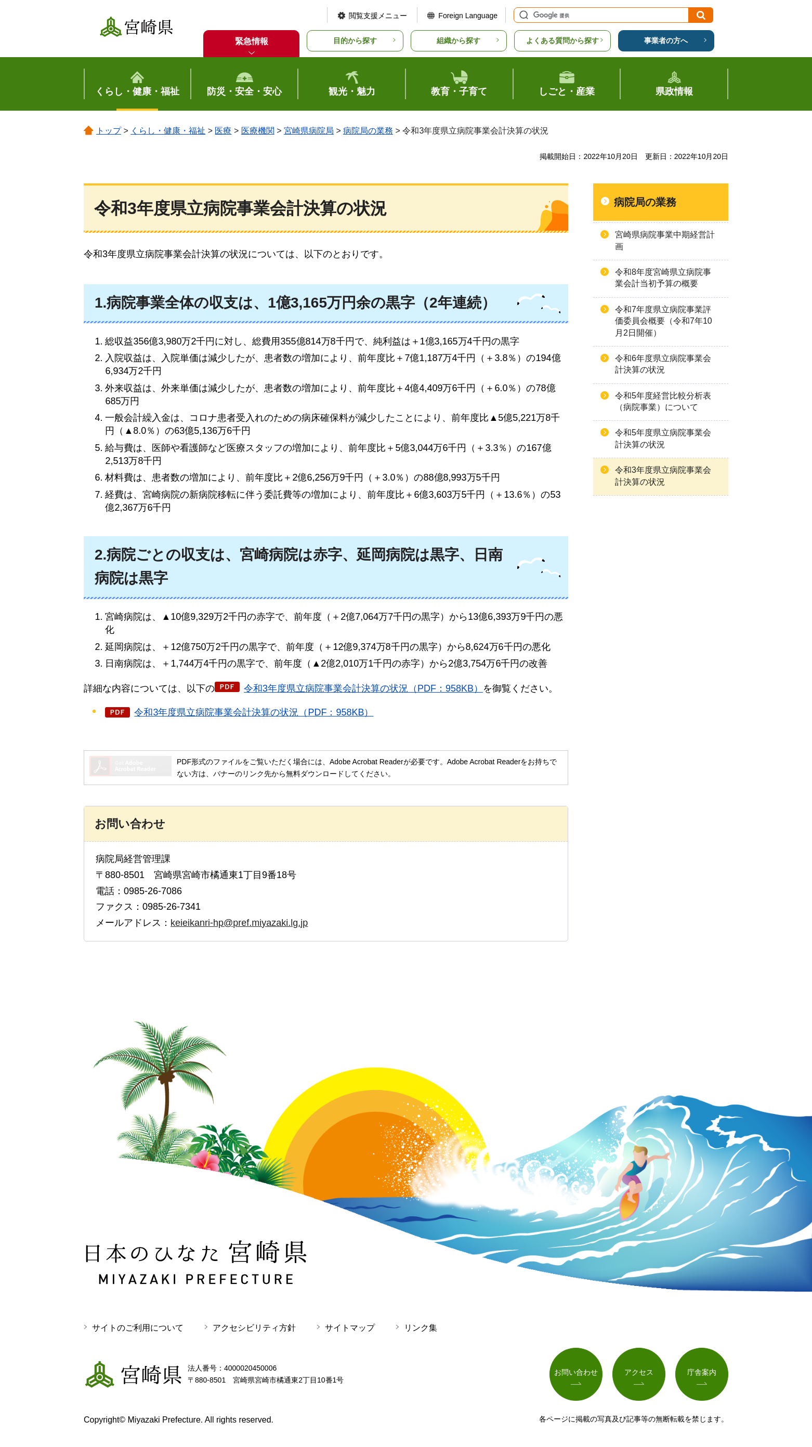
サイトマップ (350, 1327)
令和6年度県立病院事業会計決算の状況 (663, 364)
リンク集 (420, 1327)
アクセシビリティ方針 (254, 1327)
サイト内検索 (522, 15)
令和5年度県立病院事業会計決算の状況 (663, 438)
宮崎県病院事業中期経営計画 (665, 240)
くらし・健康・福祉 (167, 130)
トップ (108, 130)
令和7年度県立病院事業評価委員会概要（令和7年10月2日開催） (663, 321)
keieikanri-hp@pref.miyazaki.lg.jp (239, 923)
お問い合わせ (576, 1372)
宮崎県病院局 (309, 130)
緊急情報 (251, 41)
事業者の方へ (666, 40)
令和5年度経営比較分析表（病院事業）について (663, 401)
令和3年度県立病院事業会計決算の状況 (663, 476)
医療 (223, 130)
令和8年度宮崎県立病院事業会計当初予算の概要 (663, 278)
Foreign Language (467, 15)
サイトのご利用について (138, 1327)
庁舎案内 (701, 1372)
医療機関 (257, 130)
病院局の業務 (368, 130)
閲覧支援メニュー (378, 15)
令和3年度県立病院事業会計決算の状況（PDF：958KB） (363, 688)
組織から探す (458, 40)
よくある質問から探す (562, 40)
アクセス (638, 1372)
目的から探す (355, 40)
